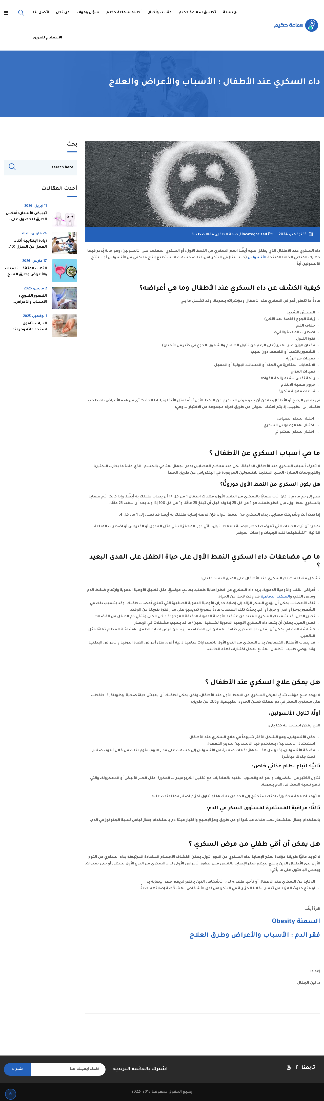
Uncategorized (253, 235)
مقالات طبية (203, 235)
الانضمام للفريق (47, 38)
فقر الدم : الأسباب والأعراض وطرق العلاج (255, 935)
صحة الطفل (227, 235)
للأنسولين (257, 258)
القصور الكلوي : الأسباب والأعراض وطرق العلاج (31, 302)
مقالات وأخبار (160, 13)
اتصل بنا (41, 13)
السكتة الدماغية (275, 597)
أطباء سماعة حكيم (123, 13)
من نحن (63, 13)
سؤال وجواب (88, 13)
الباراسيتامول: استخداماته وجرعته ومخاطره (29, 330)
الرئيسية (230, 13)
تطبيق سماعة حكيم (197, 13)
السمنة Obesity (296, 922)
